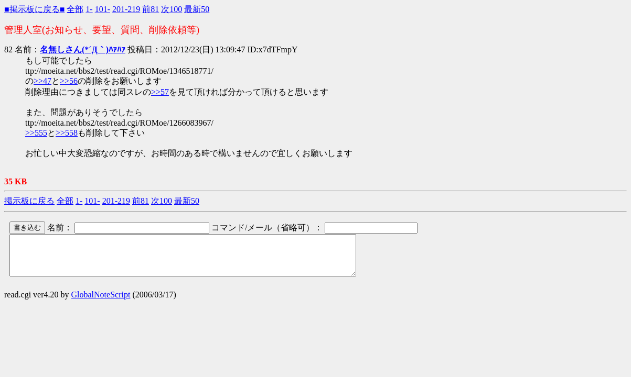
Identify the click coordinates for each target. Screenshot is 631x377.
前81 (150, 9)
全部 (75, 9)
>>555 (36, 132)
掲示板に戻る (29, 200)
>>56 (69, 80)
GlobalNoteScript (101, 302)
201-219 (126, 9)
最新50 (196, 9)
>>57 (160, 91)
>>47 (42, 80)
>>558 (67, 132)
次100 (171, 9)
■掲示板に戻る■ (34, 9)
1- (88, 9)
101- (102, 9)
